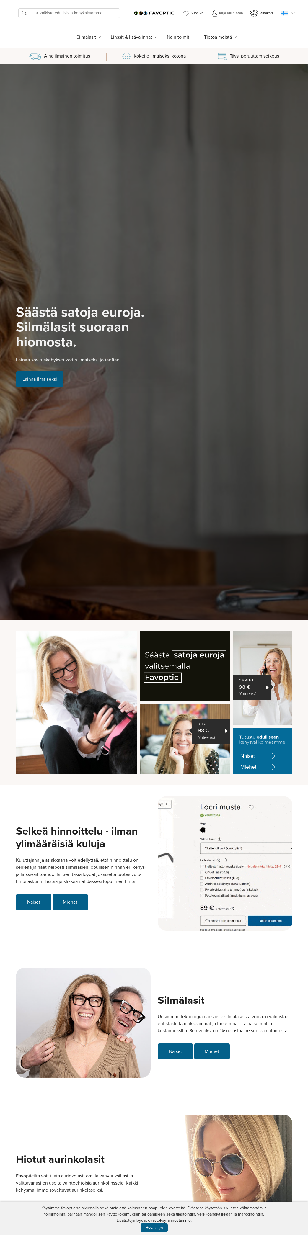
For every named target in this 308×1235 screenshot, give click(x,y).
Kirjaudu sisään (227, 13)
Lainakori (261, 13)
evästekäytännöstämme (169, 1220)
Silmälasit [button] (86, 37)
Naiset (258, 756)
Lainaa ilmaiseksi (39, 379)
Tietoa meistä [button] (218, 37)
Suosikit (192, 13)
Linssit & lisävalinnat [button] (131, 37)
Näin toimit (178, 37)
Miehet (258, 767)
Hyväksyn (154, 1228)
